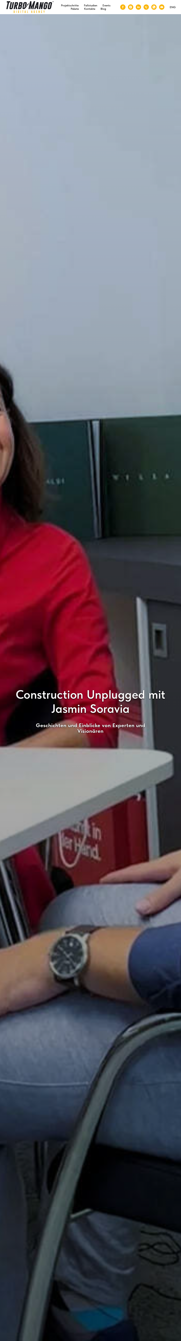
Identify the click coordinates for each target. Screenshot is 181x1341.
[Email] (161, 7)
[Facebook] (122, 7)
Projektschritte (70, 5)
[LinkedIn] (138, 7)
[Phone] (146, 7)
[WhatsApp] (154, 7)
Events (106, 5)
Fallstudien (90, 5)
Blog (103, 8)
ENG (173, 7)
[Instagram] (130, 7)
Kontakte (89, 8)
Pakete (75, 8)
